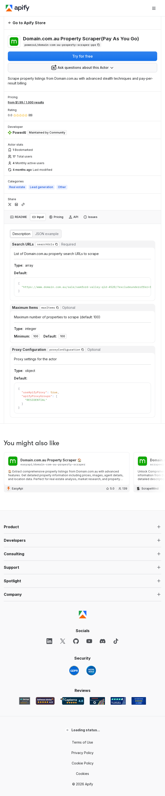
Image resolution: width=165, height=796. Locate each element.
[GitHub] (76, 548)
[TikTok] (116, 548)
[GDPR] (74, 577)
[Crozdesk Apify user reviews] (139, 607)
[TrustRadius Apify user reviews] (118, 607)
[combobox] (82, 67)
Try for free (82, 56)
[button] (82, 433)
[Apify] (17, 8)
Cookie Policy (83, 670)
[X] (62, 548)
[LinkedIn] (49, 548)
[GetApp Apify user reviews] (24, 607)
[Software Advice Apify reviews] (45, 607)
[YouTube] (89, 548)
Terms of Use (82, 649)
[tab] (18, 217)
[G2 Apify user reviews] (97, 607)
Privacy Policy (82, 659)
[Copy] (62, 44)
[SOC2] (91, 577)
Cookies (82, 680)
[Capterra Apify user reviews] (72, 607)
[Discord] (102, 548)
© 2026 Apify (82, 691)
